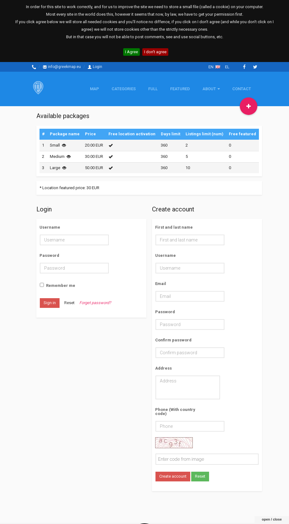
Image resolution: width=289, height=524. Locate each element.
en (214, 67)
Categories (124, 88)
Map (94, 88)
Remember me (57, 285)
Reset (69, 302)
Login (94, 67)
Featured (180, 88)
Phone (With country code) (175, 411)
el (227, 67)
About (211, 88)
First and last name (174, 227)
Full (153, 88)
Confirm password (173, 340)
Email (160, 283)
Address (163, 368)
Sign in (50, 302)
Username (49, 227)
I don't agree (155, 51)
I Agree (131, 51)
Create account (173, 476)
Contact (241, 88)
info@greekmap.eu (62, 67)
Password (49, 255)
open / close (272, 502)
